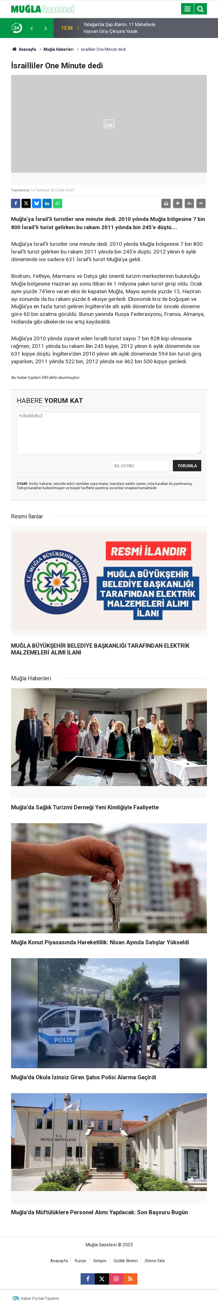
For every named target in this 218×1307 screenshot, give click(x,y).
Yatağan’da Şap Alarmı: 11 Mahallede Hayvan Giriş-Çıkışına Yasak (119, 28)
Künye (80, 1261)
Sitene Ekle (155, 1261)
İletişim (99, 1261)
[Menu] (187, 9)
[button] (177, 203)
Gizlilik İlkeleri (126, 1261)
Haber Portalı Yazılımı (40, 1298)
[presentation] (31, 28)
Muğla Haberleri (58, 49)
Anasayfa (23, 49)
